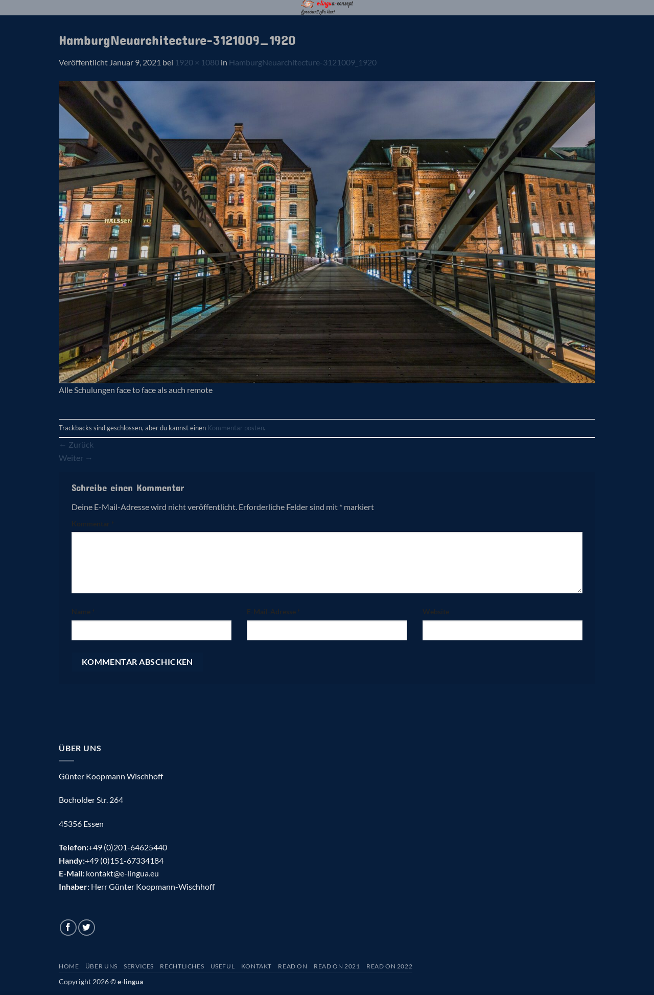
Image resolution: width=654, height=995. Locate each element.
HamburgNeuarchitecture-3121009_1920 (303, 62)
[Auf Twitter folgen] (86, 927)
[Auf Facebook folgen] (68, 927)
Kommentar (93, 523)
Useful (223, 966)
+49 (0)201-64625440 (127, 847)
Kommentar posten (235, 428)
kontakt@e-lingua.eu (122, 873)
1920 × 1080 (197, 62)
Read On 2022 (389, 966)
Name (83, 611)
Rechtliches (182, 966)
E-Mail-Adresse (273, 611)
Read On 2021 (337, 966)
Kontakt (256, 966)
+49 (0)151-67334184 (124, 860)
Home (69, 966)
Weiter (76, 457)
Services (139, 966)
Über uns (101, 966)
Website (436, 611)
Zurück (76, 444)
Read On (292, 966)
